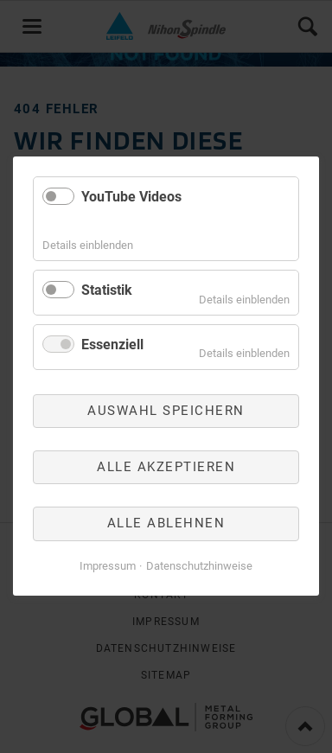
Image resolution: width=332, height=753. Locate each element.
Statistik (106, 290)
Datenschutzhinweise (199, 565)
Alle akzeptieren (166, 467)
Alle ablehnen (166, 524)
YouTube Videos (131, 196)
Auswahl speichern (166, 410)
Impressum (108, 565)
